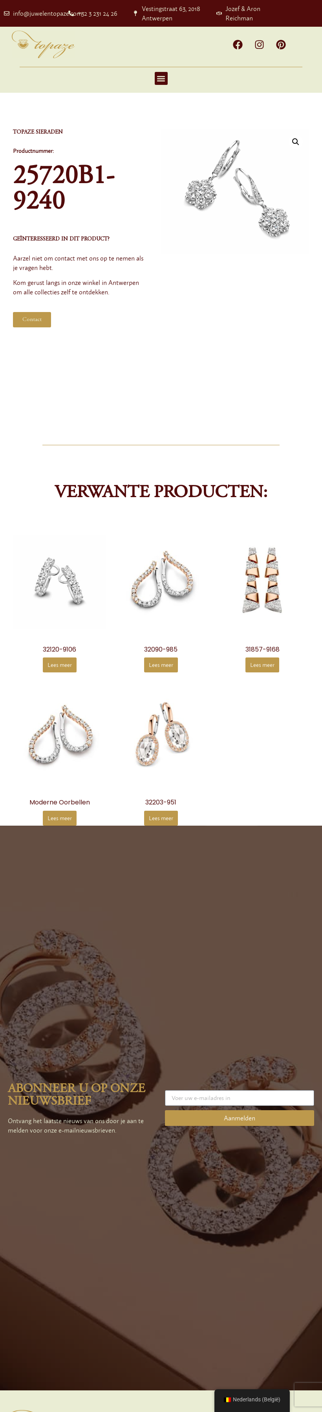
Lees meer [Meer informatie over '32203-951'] (161, 818)
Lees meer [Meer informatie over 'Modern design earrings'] (60, 818)
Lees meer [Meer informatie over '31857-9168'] (262, 664)
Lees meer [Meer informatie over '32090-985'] (161, 664)
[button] (161, 78)
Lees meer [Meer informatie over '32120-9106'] (60, 664)
